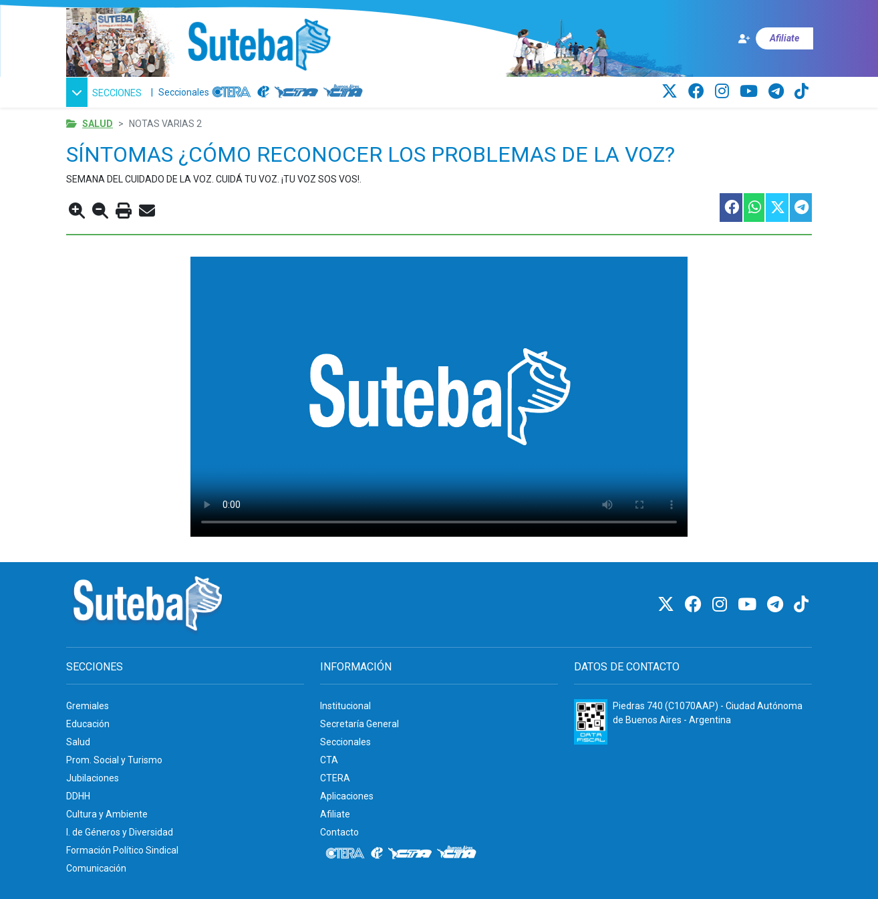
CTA (329, 760)
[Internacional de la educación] (263, 92)
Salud (97, 123)
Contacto (339, 832)
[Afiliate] (775, 38)
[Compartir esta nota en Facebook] (730, 207)
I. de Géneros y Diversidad (119, 832)
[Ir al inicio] (258, 45)
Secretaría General (359, 724)
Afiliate (335, 814)
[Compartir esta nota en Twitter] (776, 207)
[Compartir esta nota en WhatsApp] (753, 207)
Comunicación (96, 868)
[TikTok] (801, 91)
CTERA (335, 778)
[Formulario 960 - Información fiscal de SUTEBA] (590, 722)
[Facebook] (698, 91)
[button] (106, 92)
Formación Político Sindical (122, 850)
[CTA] (296, 92)
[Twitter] (672, 91)
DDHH (78, 796)
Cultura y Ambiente (107, 814)
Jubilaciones (92, 778)
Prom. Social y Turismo (114, 760)
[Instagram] (724, 91)
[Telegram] (778, 91)
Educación (88, 724)
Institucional (345, 705)
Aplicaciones (347, 796)
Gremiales (87, 705)
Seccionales (183, 92)
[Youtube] (751, 91)
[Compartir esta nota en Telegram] (800, 207)
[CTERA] (232, 92)
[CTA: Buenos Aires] (345, 92)
